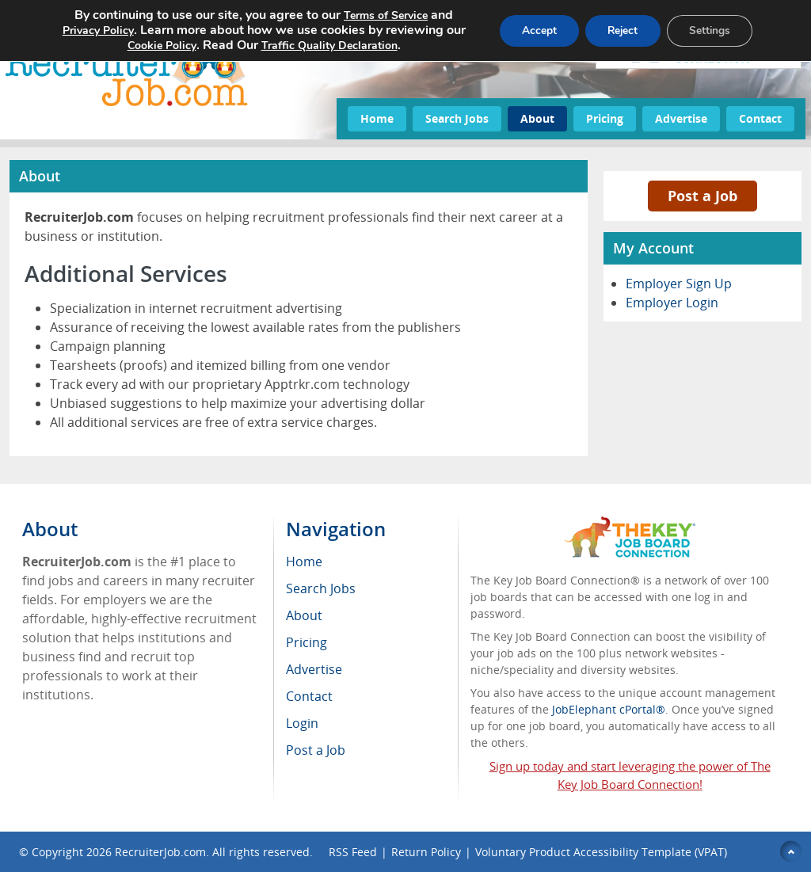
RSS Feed (353, 851)
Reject (617, 30)
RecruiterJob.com (160, 851)
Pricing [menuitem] (306, 642)
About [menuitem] (304, 615)
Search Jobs (457, 118)
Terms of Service (380, 15)
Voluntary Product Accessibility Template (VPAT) (601, 851)
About (537, 118)
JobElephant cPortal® (608, 709)
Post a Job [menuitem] (315, 750)
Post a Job (702, 195)
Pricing (604, 118)
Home (377, 118)
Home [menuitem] (304, 561)
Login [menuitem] (302, 723)
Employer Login (672, 302)
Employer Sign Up (679, 283)
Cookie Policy (156, 45)
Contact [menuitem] (309, 696)
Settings (708, 30)
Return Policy (426, 851)
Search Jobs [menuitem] (321, 588)
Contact (760, 118)
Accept (529, 30)
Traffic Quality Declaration (324, 45)
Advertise (681, 118)
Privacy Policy (92, 30)
